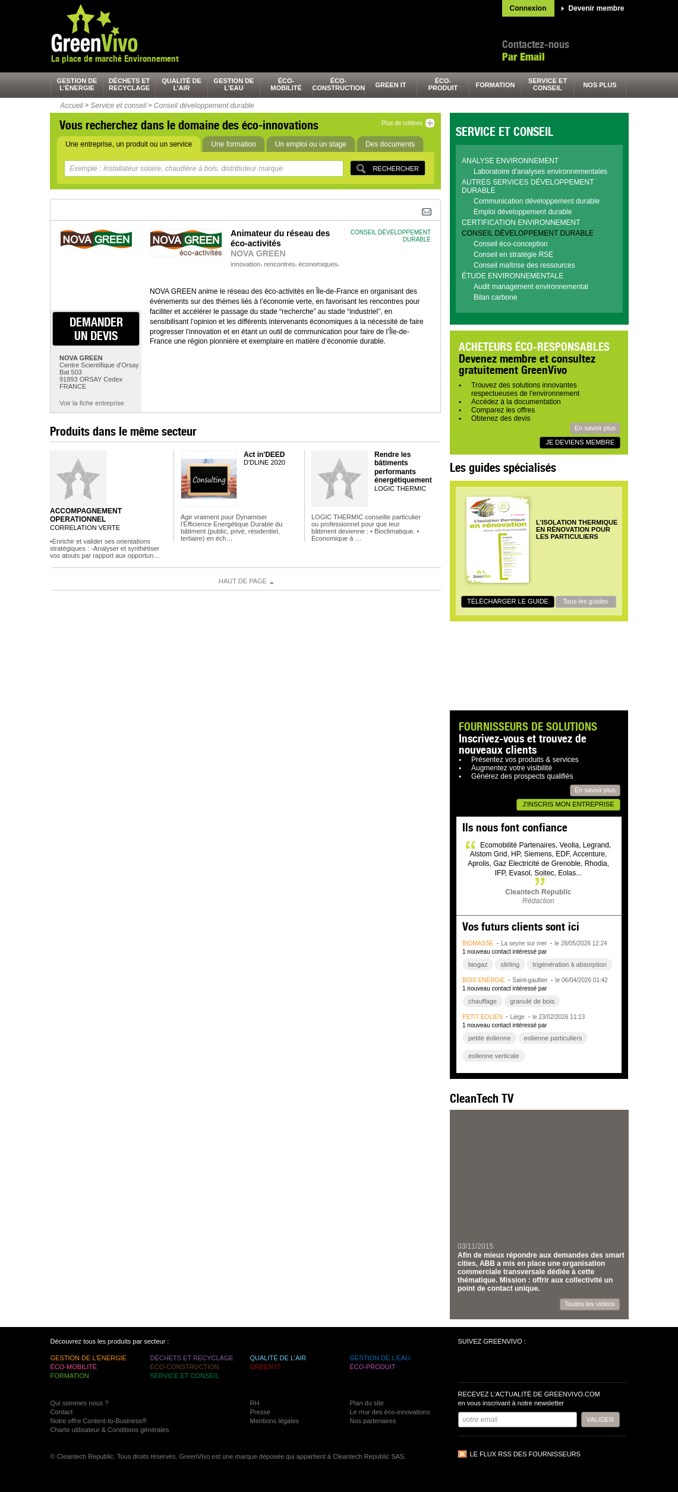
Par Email (523, 56)
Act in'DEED (264, 454)
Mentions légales (274, 1420)
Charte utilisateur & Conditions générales (110, 1429)
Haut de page (243, 581)
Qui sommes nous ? (80, 1403)
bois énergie (483, 980)
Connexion (528, 8)
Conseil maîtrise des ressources (524, 265)
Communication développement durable (537, 201)
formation (495, 84)
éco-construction (339, 84)
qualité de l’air (181, 84)
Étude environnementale (512, 276)
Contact (62, 1411)
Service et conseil (118, 105)
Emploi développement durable (523, 212)
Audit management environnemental (531, 286)
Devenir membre (597, 8)
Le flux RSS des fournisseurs (525, 1454)
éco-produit (443, 84)
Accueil (71, 105)
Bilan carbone (495, 297)
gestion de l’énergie (77, 84)
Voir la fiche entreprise (91, 403)
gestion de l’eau (234, 84)
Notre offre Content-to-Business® (99, 1420)
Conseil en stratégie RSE (513, 254)
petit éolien (482, 1017)
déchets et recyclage (129, 84)
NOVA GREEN (258, 253)
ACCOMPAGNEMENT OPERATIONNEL (86, 515)
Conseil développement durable (204, 105)
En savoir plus (595, 427)
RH (255, 1403)
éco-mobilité (286, 84)
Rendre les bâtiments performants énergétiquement (403, 467)
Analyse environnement (510, 161)
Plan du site (367, 1403)
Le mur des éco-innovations (390, 1411)
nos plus (599, 84)
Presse (260, 1411)
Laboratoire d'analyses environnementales (540, 171)
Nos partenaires (373, 1420)
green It (391, 84)
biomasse (477, 943)
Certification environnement (521, 222)
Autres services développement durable (528, 186)
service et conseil (547, 84)
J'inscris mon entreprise (568, 804)
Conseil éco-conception (511, 244)
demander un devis (96, 328)
